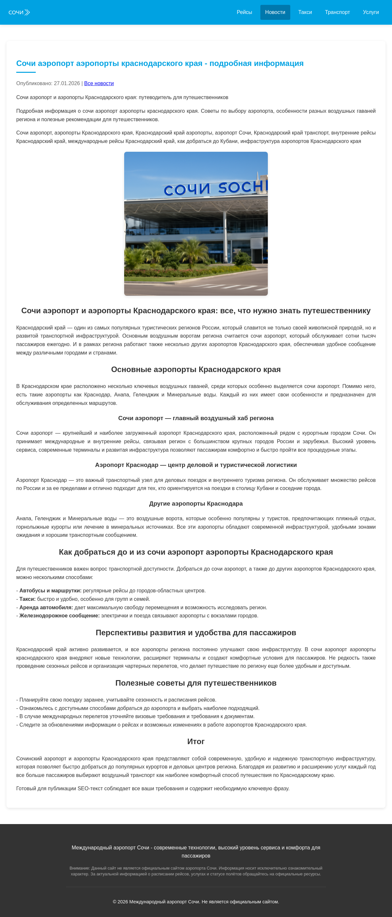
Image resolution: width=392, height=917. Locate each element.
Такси (305, 12)
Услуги (371, 12)
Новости (275, 12)
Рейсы (244, 12)
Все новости (99, 83)
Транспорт (337, 12)
